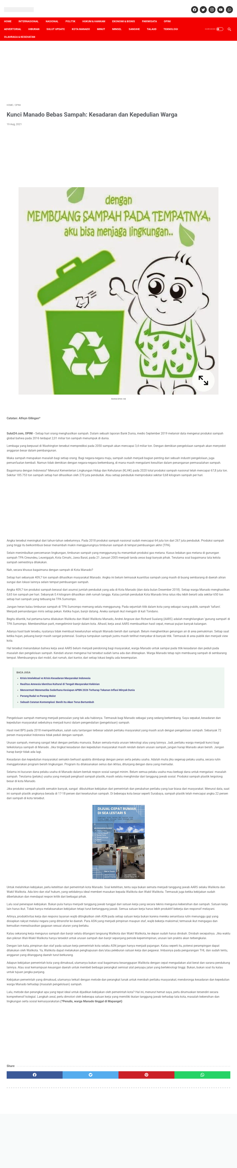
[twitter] (200, 5)
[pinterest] (100, 1135)
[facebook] (192, 5)
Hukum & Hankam (96, 15)
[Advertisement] (82, 67)
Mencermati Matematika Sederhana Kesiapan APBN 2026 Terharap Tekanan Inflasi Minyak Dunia (77, 689)
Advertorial (15, 22)
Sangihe (136, 22)
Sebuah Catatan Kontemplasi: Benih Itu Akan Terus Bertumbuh (57, 701)
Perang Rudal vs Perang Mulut (38, 695)
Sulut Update (58, 22)
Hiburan (36, 22)
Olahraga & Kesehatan (43, 30)
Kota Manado (83, 22)
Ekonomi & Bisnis (126, 15)
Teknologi (14, 30)
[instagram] (209, 5)
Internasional (31, 15)
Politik (73, 15)
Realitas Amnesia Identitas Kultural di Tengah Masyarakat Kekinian (60, 683)
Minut (104, 22)
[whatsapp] (226, 5)
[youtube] (218, 5)
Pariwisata (152, 15)
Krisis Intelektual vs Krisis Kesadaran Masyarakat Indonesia (55, 677)
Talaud (154, 22)
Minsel (119, 22)
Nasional (54, 15)
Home (10, 15)
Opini (169, 15)
